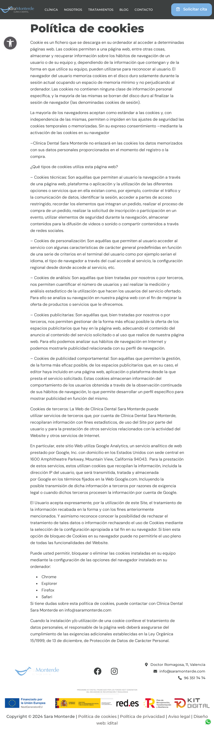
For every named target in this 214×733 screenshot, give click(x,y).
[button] (10, 43)
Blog (123, 10)
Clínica (51, 10)
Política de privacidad (142, 716)
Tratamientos (100, 10)
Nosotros (73, 10)
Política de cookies (97, 716)
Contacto (144, 10)
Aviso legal (179, 716)
